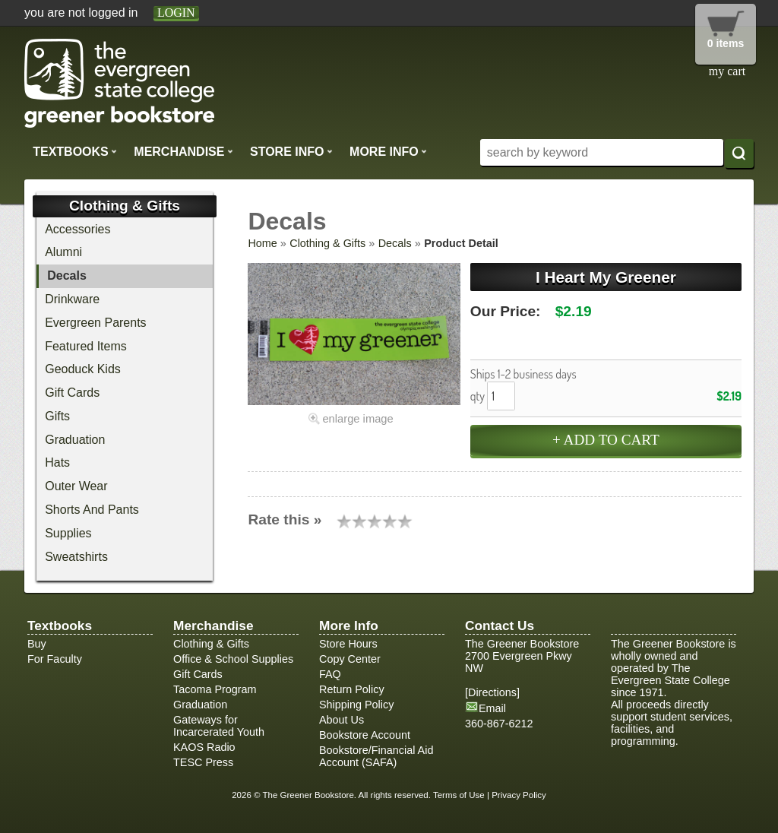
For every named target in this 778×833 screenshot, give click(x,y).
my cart (727, 71)
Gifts (57, 416)
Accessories (77, 229)
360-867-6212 (499, 723)
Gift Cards (72, 392)
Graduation (75, 439)
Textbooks (75, 151)
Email (492, 708)
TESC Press (203, 762)
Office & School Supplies (233, 659)
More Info (388, 151)
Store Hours (348, 644)
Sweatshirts (76, 556)
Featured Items (86, 346)
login (176, 12)
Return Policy (351, 689)
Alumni (63, 251)
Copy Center (350, 659)
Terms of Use (459, 795)
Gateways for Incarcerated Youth (218, 726)
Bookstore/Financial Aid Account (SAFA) (376, 756)
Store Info (291, 151)
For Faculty (54, 659)
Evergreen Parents (95, 322)
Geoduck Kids (83, 369)
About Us (341, 720)
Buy (36, 644)
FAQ (330, 674)
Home (262, 243)
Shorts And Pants (92, 509)
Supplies (68, 533)
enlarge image (357, 419)
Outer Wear (76, 486)
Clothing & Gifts (327, 243)
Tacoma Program (215, 689)
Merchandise (183, 151)
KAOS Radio (204, 747)
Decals (395, 243)
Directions (492, 692)
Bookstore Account (364, 735)
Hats (57, 462)
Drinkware (72, 299)
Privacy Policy (519, 795)
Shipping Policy (356, 704)
